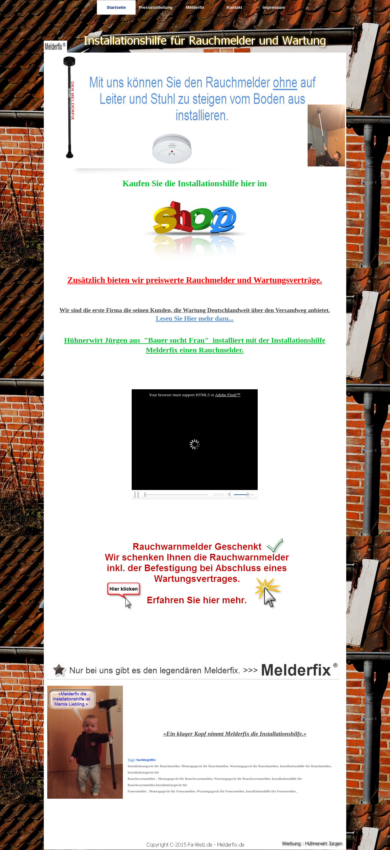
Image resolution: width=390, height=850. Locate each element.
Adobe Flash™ (227, 394)
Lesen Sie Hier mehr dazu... (194, 318)
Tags (131, 760)
